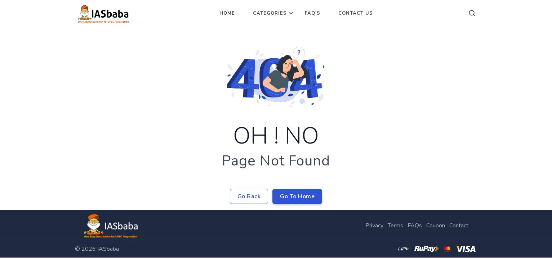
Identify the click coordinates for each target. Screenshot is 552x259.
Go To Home (297, 196)
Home (227, 13)
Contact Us (355, 13)
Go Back (249, 196)
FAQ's (312, 13)
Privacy (374, 226)
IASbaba (108, 249)
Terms (395, 226)
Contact (458, 226)
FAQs (415, 226)
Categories (270, 13)
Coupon (435, 226)
